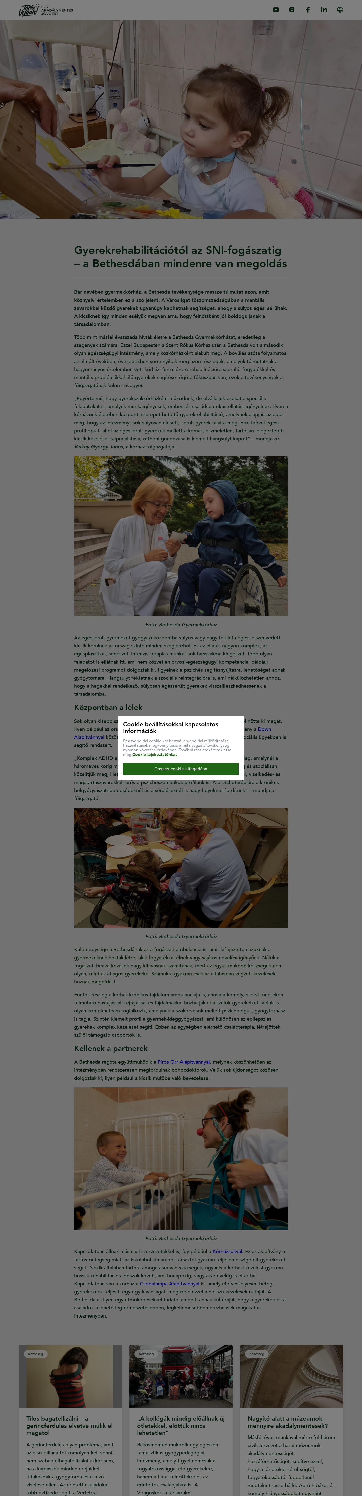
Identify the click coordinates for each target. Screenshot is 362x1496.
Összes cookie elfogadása (181, 769)
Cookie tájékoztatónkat (154, 754)
